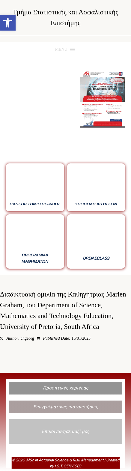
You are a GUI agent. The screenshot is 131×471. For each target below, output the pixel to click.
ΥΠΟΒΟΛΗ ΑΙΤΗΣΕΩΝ (96, 203)
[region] (65, 166)
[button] (8, 23)
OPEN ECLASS (96, 258)
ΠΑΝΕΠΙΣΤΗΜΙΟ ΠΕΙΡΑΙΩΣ (35, 203)
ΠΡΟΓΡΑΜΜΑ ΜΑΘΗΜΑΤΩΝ (35, 257)
